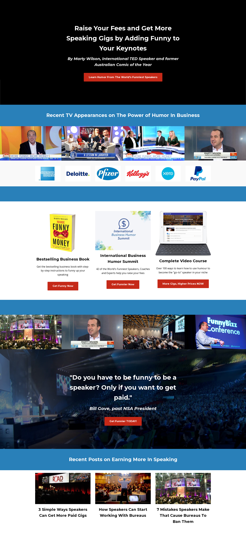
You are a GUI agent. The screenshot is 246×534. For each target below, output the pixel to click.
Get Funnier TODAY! (123, 421)
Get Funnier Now (123, 284)
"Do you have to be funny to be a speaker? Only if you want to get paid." (123, 387)
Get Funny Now (63, 285)
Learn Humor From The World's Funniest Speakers (123, 77)
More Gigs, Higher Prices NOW (183, 283)
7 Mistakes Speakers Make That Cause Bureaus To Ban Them (183, 515)
